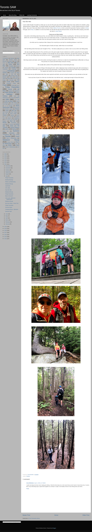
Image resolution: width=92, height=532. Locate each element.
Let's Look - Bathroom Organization (10, 198)
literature (6, 102)
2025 (5, 156)
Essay (4, 80)
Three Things (15, 134)
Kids (7, 99)
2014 (5, 238)
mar (5, 105)
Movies (17, 109)
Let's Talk (16, 99)
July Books (7, 185)
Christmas (11, 71)
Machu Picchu (57, 28)
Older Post (85, 515)
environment (15, 78)
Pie (12, 116)
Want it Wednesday (11, 138)
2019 (5, 228)
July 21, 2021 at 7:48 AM (39, 483)
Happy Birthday (9, 92)
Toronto (8, 136)
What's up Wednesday (10, 181)
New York (5, 113)
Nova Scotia (13, 113)
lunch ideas (5, 104)
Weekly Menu (10, 142)
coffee (17, 72)
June (7, 213)
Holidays (5, 96)
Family (8, 81)
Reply (27, 488)
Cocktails (12, 72)
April (7, 218)
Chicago (4, 71)
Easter (8, 78)
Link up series (9, 101)
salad (4, 124)
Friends (10, 89)
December (8, 165)
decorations (5, 75)
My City (14, 110)
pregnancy (16, 118)
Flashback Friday (11, 83)
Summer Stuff (8, 211)
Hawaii (17, 92)
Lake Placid (58, 31)
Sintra (87, 28)
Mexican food (16, 107)
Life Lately (7, 187)
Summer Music (8, 207)
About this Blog (12, 15)
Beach (10, 61)
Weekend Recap (11, 140)
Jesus (17, 97)
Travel (17, 136)
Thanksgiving (6, 134)
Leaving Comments (32, 15)
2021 (5, 164)
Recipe (5, 122)
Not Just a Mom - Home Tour (11, 203)
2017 (5, 232)
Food (4, 85)
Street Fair (6, 131)
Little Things (14, 102)
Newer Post (26, 515)
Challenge (14, 69)
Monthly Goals (8, 109)
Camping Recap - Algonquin (11, 209)
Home (4, 15)
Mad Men (12, 104)
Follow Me (21, 15)
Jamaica (12, 97)
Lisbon (17, 101)
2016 (5, 234)
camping (6, 67)
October (8, 170)
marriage (10, 105)
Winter (10, 145)
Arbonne (12, 58)
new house (5, 112)
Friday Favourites (12, 87)
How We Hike (8, 190)
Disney (11, 77)
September (8, 172)
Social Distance (15, 127)
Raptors (4, 121)
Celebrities (5, 69)
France (17, 85)
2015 (5, 236)
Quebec (16, 119)
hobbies (28, 476)
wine (4, 145)
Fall (18, 80)
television (11, 133)
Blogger (54, 528)
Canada (13, 67)
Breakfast (11, 66)
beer (16, 61)
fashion (17, 81)
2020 (5, 226)
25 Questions (5, 58)
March (7, 220)
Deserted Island (14, 75)
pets (9, 116)
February (8, 222)
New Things (14, 112)
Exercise (11, 80)
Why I (16, 143)
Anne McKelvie (30, 483)
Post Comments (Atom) (34, 518)
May (7, 215)
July (7, 176)
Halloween (16, 90)
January (8, 224)
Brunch (17, 66)
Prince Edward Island (9, 119)
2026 (5, 154)
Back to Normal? (9, 196)
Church (5, 72)
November (8, 167)
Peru (5, 116)
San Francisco (11, 124)
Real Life (12, 121)
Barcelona (5, 61)
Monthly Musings (9, 179)
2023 (5, 160)
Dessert (4, 77)
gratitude (10, 90)
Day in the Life (11, 74)
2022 (5, 162)
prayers (9, 118)
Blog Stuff (10, 62)
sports (7, 129)
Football (13, 85)
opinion (12, 115)
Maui (32, 29)
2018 (5, 230)
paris (18, 115)
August (7, 174)
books (10, 64)
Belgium (4, 62)
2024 (5, 158)
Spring (14, 129)
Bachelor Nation (13, 59)
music (7, 110)
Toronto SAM (8, 7)
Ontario (5, 115)
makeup (17, 104)
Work (17, 145)
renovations (13, 122)
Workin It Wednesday (10, 147)
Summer (16, 131)
